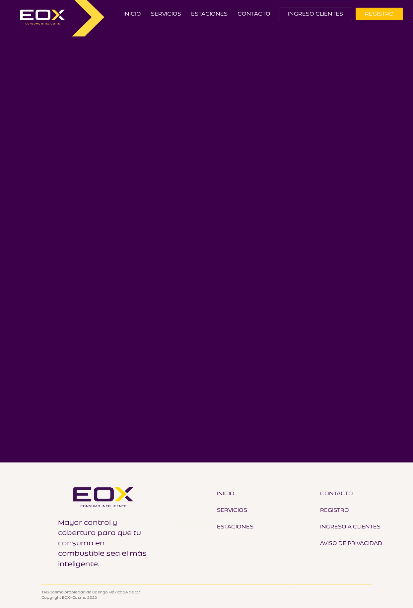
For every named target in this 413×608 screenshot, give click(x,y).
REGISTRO (379, 13)
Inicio (132, 13)
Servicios (166, 13)
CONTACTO (254, 13)
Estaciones (209, 13)
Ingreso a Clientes (350, 526)
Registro (334, 510)
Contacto (336, 493)
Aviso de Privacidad (351, 543)
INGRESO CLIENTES (315, 13)
